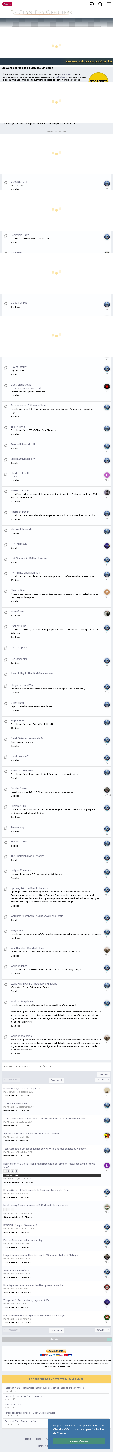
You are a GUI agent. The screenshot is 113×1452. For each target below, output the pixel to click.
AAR (16, 476)
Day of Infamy (19, 366)
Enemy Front (18, 426)
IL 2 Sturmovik (19, 543)
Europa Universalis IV (23, 458)
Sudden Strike (19, 788)
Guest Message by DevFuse (57, 132)
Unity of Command (21, 870)
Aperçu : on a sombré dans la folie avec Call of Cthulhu (31, 1133)
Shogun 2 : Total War (22, 685)
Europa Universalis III (23, 444)
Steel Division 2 (20, 756)
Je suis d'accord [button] (79, 1441)
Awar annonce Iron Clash (16, 1270)
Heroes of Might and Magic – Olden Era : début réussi (30, 1413)
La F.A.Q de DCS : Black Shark (28, 388)
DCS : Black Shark (21, 384)
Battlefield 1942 (20, 234)
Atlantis (10, 1107)
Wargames (17, 930)
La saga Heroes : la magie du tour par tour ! (25, 1396)
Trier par (103, 1074)
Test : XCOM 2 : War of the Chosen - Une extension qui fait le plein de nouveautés (44, 1118)
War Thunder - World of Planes (28, 948)
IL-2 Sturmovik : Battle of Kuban (29, 558)
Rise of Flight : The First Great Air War (32, 673)
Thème (39, 1438)
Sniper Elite (17, 720)
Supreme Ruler (19, 806)
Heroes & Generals (21, 529)
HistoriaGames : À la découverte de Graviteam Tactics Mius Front (36, 1190)
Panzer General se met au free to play (22, 1240)
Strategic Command (22, 770)
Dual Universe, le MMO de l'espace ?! (21, 1088)
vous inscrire (68, 74)
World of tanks (19, 966)
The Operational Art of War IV (27, 856)
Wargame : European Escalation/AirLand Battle (37, 916)
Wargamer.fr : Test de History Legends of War (26, 1300)
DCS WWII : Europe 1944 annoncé (20, 1225)
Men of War (17, 611)
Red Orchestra (19, 658)
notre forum (61, 77)
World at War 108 (13, 1404)
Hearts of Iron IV (20, 511)
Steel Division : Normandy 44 (27, 738)
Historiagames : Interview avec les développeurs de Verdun (33, 1285)
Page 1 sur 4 (57, 1080)
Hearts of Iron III (20, 490)
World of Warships (21, 1036)
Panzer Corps (18, 625)
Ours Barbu (12, 1178)
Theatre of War (19, 841)
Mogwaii (11, 1092)
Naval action (18, 590)
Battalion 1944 (19, 181)
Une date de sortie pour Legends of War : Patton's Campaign (34, 1315)
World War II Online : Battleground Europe (34, 983)
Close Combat (19, 302)
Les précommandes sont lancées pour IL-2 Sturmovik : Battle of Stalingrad (41, 1255)
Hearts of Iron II (20, 473)
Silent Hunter (18, 702)
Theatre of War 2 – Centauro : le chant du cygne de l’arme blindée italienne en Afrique (44, 1388)
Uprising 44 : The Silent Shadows (29, 888)
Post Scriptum (19, 647)
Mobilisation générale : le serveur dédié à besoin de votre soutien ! (36, 1205)
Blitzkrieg (16, 252)
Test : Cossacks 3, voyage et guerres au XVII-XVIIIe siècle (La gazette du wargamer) (45, 1148)
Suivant (100, 1080)
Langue (29, 1438)
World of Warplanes (22, 1001)
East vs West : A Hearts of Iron (28, 405)
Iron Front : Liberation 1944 (26, 572)
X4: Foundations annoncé (16, 1103)
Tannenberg (17, 827)
